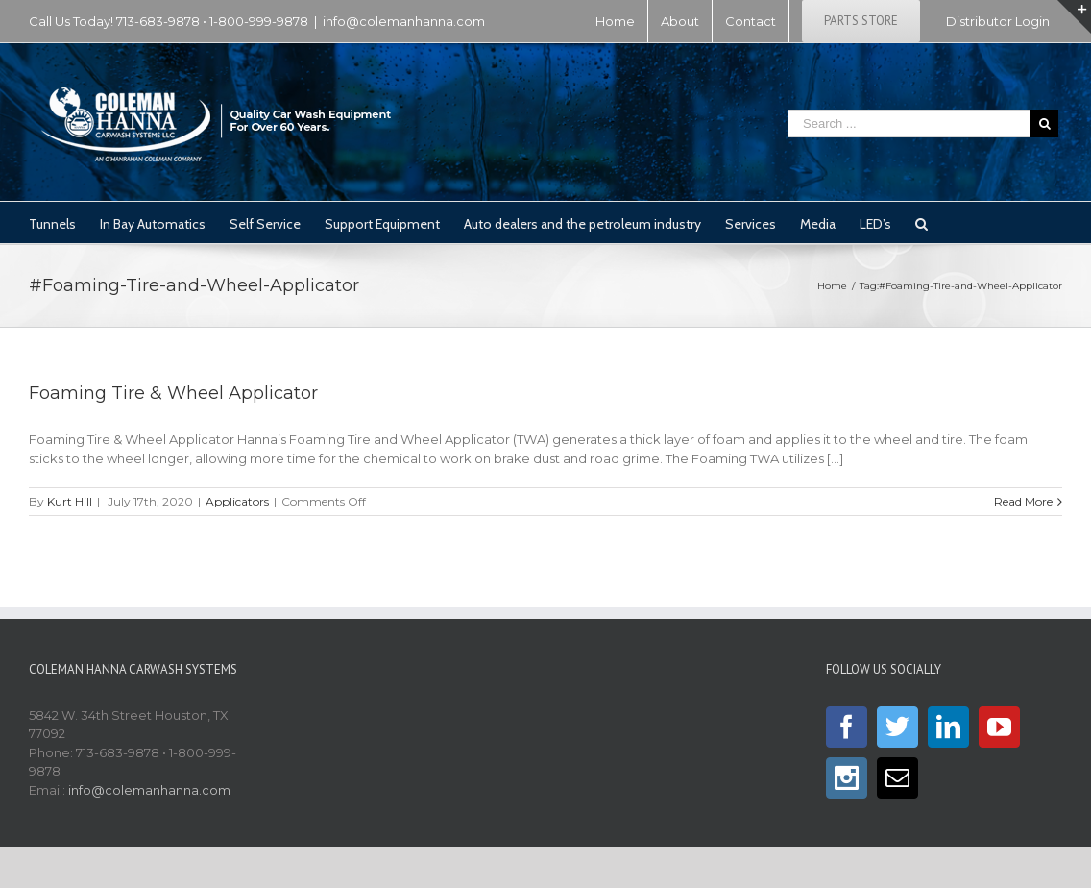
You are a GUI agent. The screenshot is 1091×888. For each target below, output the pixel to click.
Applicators (237, 501)
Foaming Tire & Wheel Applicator (173, 393)
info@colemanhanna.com (404, 21)
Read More (1023, 501)
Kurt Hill (69, 501)
